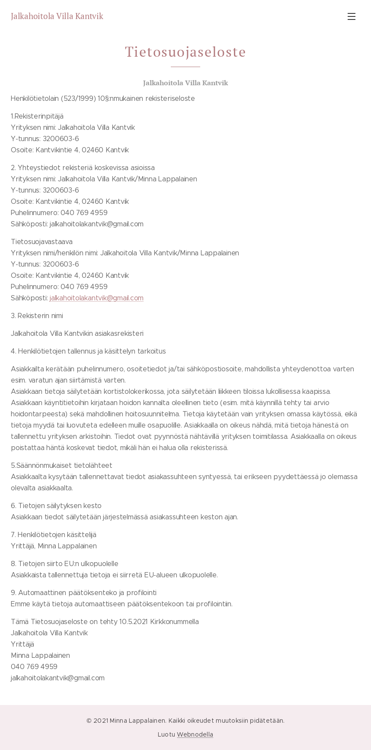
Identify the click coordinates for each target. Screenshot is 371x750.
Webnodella (195, 734)
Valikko (351, 16)
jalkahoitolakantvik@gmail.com (97, 298)
